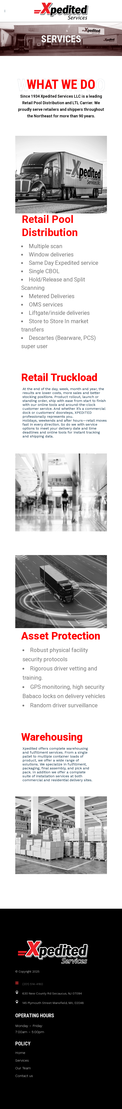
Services (22, 1060)
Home (20, 1053)
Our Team (23, 1068)
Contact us (24, 1076)
